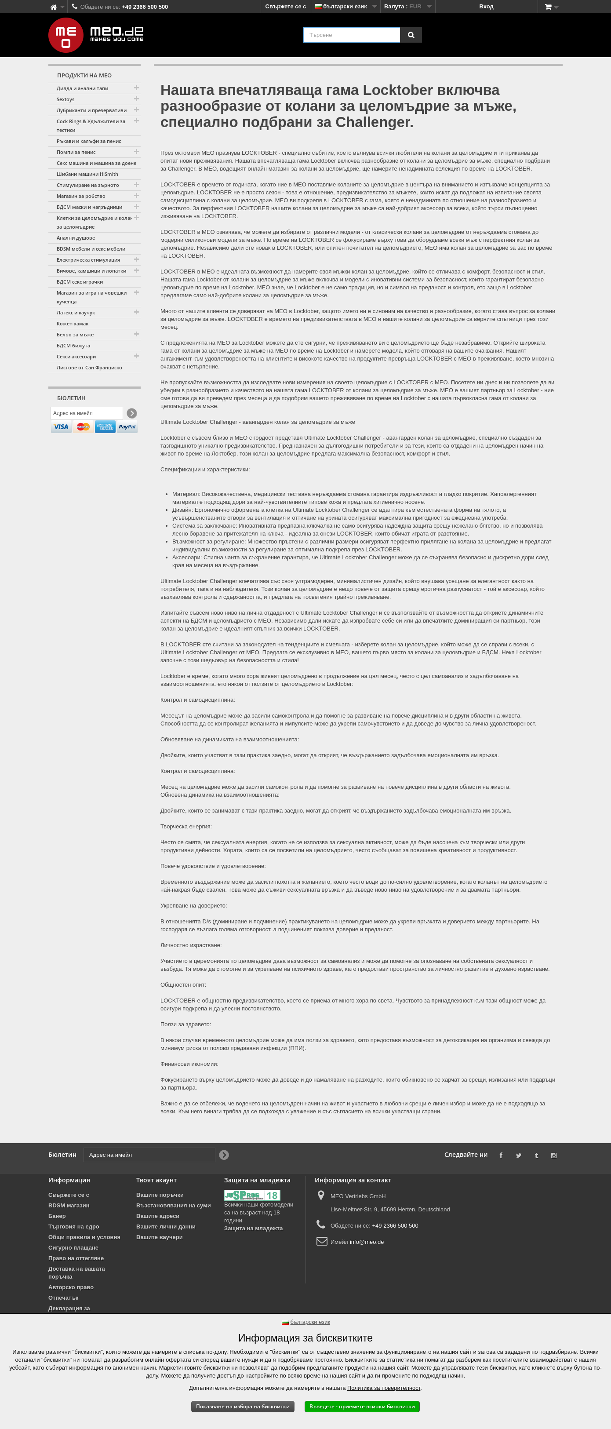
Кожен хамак (72, 323)
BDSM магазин (69, 1205)
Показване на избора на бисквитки (243, 1406)
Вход (487, 6)
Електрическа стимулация (88, 259)
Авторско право (71, 1287)
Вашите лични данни (166, 1226)
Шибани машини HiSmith (87, 174)
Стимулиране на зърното (88, 185)
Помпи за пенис (76, 152)
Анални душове (76, 237)
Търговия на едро (73, 1226)
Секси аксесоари (76, 356)
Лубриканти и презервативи (92, 110)
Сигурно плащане (73, 1247)
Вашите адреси (157, 1216)
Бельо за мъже (75, 334)
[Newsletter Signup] (131, 415)
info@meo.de (367, 1242)
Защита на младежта (253, 1228)
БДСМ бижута (73, 345)
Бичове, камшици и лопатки (91, 270)
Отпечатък (63, 1297)
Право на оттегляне (76, 1258)
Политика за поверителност (383, 1388)
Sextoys (65, 99)
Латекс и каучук (76, 312)
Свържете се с (285, 6)
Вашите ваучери (159, 1237)
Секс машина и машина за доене (96, 163)
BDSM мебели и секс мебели (91, 248)
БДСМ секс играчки (80, 281)
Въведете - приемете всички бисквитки (362, 1406)
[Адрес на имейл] (87, 414)
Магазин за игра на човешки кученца (92, 297)
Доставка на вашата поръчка (76, 1272)
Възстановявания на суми (173, 1205)
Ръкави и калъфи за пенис (89, 141)
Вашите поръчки (160, 1195)
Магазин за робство (81, 196)
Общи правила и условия (84, 1237)
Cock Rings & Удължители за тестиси (91, 125)
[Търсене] (411, 35)
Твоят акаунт (156, 1180)
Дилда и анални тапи (82, 88)
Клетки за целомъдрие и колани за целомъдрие (96, 222)
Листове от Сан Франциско (89, 367)
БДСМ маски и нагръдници (89, 207)
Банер (57, 1216)
